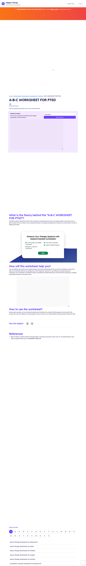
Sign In (80, 3)
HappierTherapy (15, 106)
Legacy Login (71, 3)
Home (10, 96)
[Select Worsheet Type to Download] (60, 114)
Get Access (59, 117)
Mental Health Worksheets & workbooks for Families (28, 96)
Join (43, 253)
